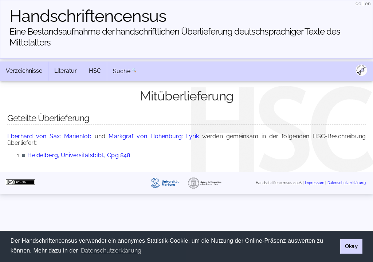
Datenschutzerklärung (346, 183)
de (358, 3)
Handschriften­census (87, 16)
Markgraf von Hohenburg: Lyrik (154, 136)
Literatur (65, 70)
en (368, 3)
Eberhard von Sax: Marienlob (49, 136)
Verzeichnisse (24, 70)
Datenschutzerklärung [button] (111, 250)
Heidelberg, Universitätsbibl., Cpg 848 (78, 155)
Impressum (314, 183)
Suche (121, 71)
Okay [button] (351, 246)
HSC (95, 70)
